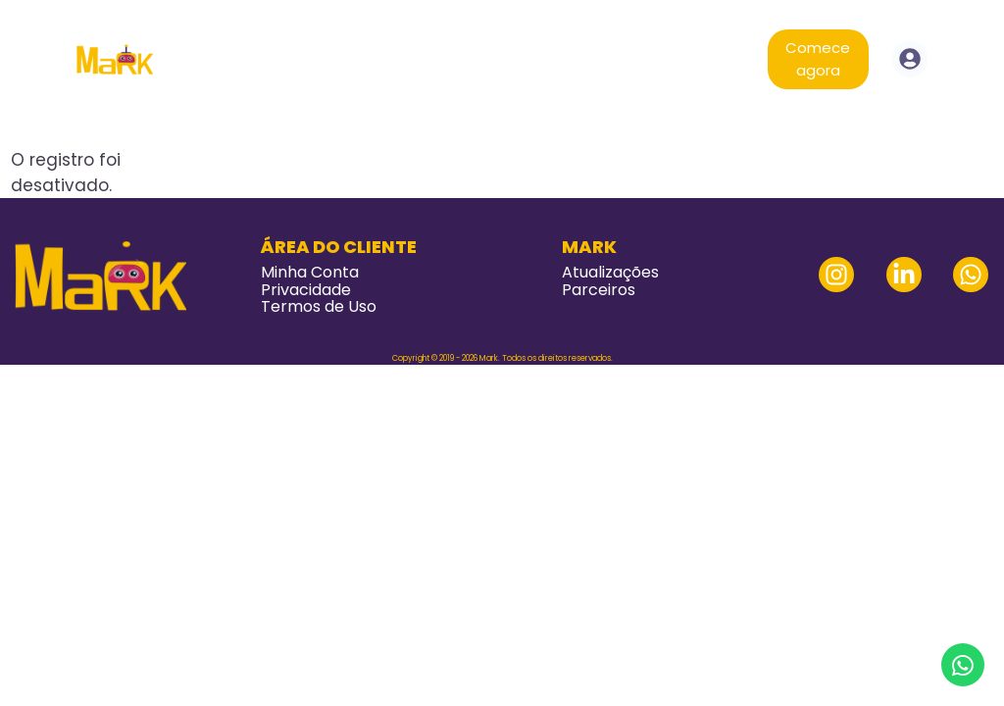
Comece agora (817, 58)
